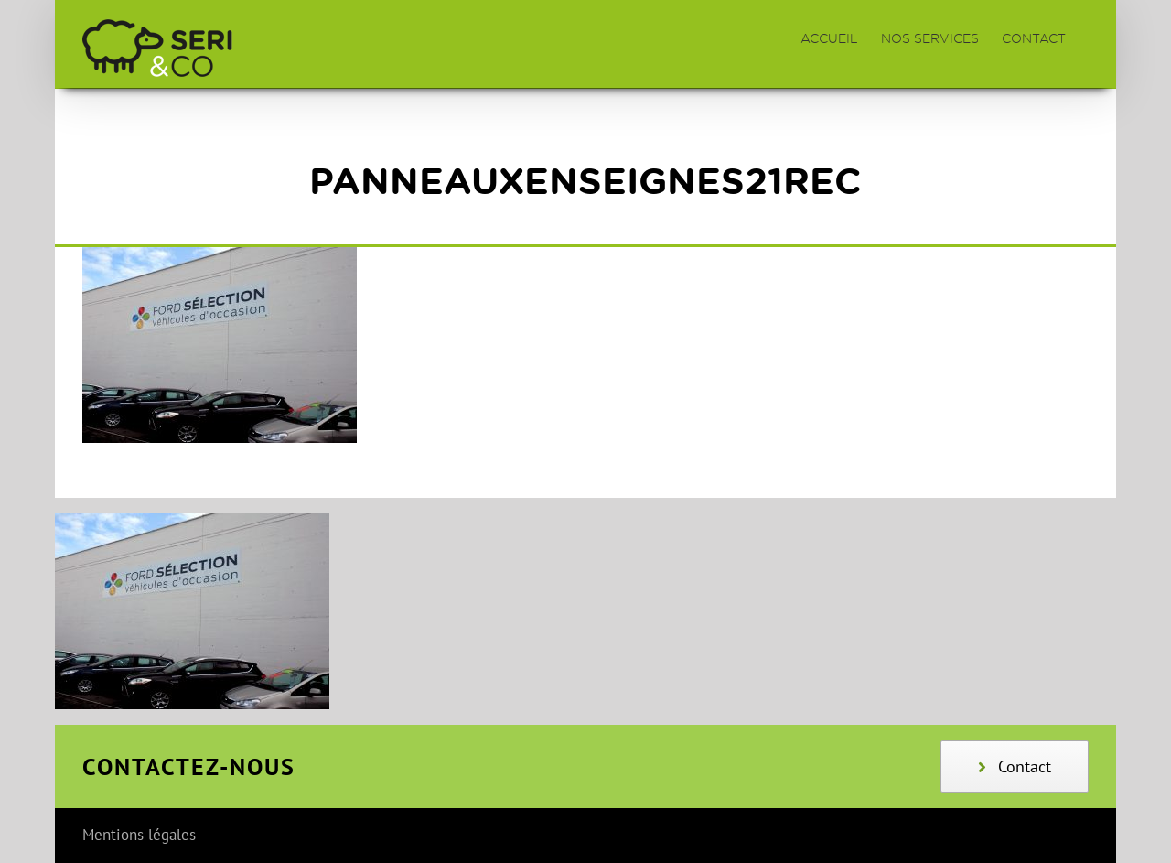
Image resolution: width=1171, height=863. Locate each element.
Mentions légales (139, 835)
